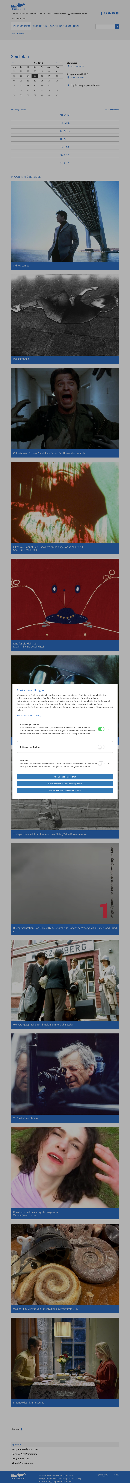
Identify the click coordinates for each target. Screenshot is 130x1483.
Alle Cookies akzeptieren (65, 776)
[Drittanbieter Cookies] (101, 747)
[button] (108, 729)
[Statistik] (101, 763)
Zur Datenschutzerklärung (29, 715)
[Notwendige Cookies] (101, 729)
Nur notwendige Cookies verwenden (65, 790)
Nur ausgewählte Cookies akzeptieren (65, 783)
